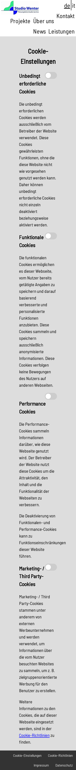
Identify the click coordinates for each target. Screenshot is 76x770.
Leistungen (61, 31)
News (39, 31)
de (67, 5)
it (73, 5)
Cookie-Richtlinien (34, 735)
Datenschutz (64, 765)
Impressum (41, 765)
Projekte (20, 20)
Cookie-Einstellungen (27, 755)
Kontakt (66, 15)
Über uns (43, 20)
